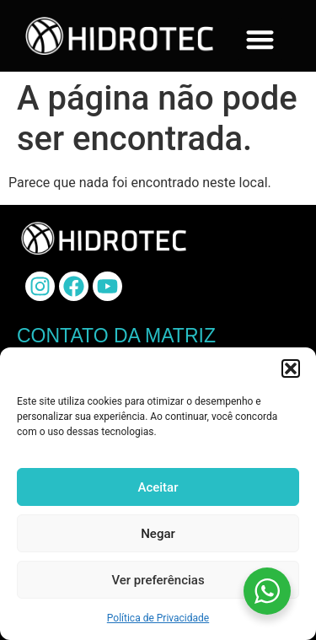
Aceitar (157, 487)
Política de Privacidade (158, 618)
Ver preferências (157, 580)
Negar (158, 533)
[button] (290, 368)
